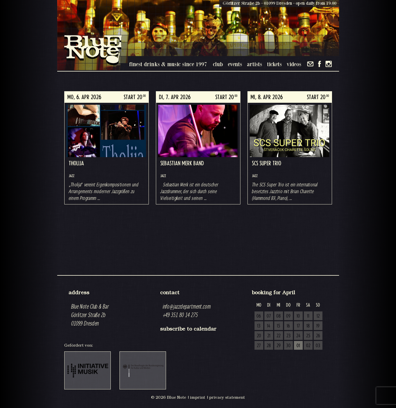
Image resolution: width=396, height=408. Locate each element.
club (218, 64)
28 (269, 345)
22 (278, 335)
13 (258, 326)
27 (259, 345)
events (235, 64)
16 (288, 326)
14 (268, 326)
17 (298, 326)
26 (318, 335)
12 (318, 316)
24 (298, 335)
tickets (274, 64)
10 (298, 316)
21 (268, 335)
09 (288, 316)
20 (259, 335)
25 (308, 335)
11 (308, 316)
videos (294, 64)
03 (318, 345)
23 (288, 335)
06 (258, 316)
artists (254, 64)
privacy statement (227, 397)
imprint (197, 397)
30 (288, 345)
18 (308, 326)
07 (269, 316)
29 (278, 345)
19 (318, 326)
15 (278, 326)
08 (278, 316)
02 (308, 345)
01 (298, 345)
